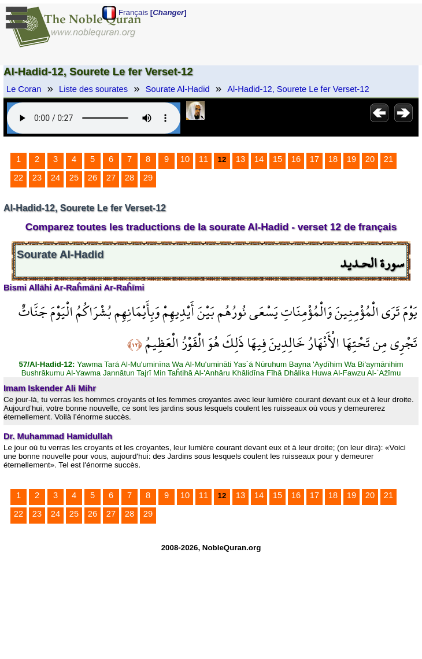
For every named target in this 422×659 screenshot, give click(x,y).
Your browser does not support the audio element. (93, 118)
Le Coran (23, 89)
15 (277, 159)
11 (203, 159)
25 (74, 177)
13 (240, 159)
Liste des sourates (93, 89)
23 (37, 177)
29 (148, 177)
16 (296, 159)
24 (55, 177)
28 (129, 177)
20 (370, 159)
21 (388, 159)
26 (92, 177)
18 (333, 159)
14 (259, 159)
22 (18, 177)
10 (185, 159)
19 (351, 159)
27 (111, 177)
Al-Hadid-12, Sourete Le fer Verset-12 (298, 89)
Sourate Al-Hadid (178, 89)
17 (314, 159)
